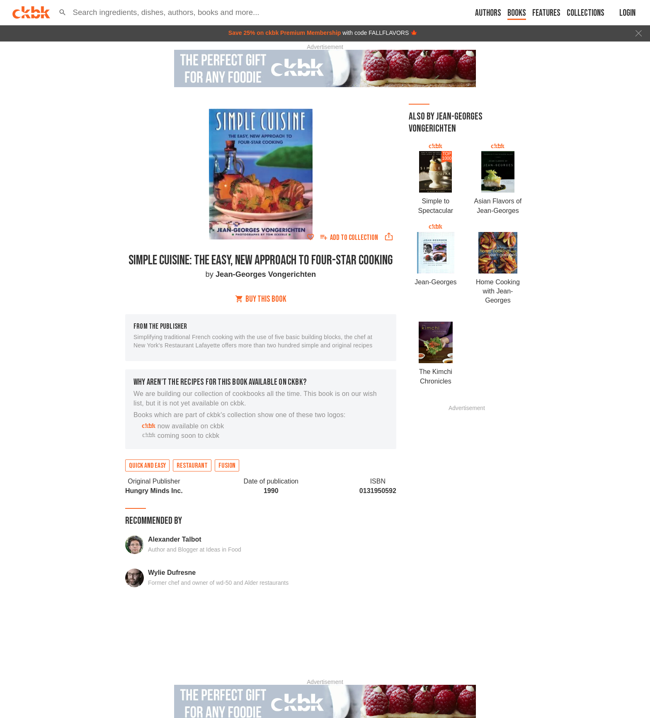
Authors (488, 13)
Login (627, 13)
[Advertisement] (467, 535)
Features (546, 13)
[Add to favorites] (310, 237)
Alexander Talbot (174, 539)
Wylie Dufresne (172, 572)
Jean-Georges (435, 282)
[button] (62, 12)
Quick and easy (147, 466)
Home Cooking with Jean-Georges (498, 291)
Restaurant (192, 466)
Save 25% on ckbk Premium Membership (284, 32)
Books (516, 13)
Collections (585, 13)
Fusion (226, 466)
